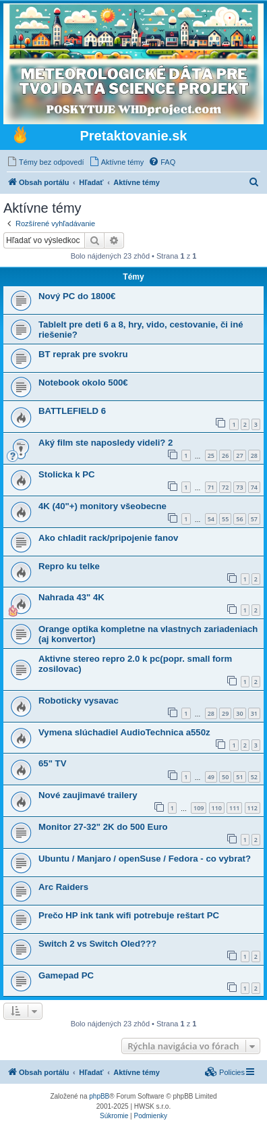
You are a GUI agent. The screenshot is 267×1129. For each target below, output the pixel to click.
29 (225, 713)
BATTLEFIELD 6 (72, 411)
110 (217, 808)
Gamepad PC (66, 975)
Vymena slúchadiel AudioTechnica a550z (124, 732)
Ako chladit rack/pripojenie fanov (108, 538)
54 (211, 519)
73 (239, 487)
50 (225, 776)
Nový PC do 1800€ (76, 296)
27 (239, 455)
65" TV (52, 763)
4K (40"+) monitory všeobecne (102, 506)
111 (234, 808)
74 (254, 487)
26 (225, 455)
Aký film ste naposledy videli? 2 (105, 443)
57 (254, 519)
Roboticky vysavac (78, 700)
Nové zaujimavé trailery (88, 795)
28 (254, 455)
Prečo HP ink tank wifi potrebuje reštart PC (128, 915)
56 (239, 519)
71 (211, 487)
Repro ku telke (69, 566)
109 (199, 808)
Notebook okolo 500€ (83, 382)
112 (252, 808)
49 (211, 776)
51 (239, 776)
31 (254, 713)
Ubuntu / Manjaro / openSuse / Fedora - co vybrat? (144, 859)
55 (225, 519)
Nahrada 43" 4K (71, 597)
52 (254, 776)
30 (239, 713)
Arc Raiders (63, 887)
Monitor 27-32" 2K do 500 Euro (103, 827)
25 (211, 455)
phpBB (99, 1096)
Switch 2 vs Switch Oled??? (97, 944)
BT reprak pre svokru (83, 354)
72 (225, 487)
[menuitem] (45, 162)
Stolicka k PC (66, 474)
